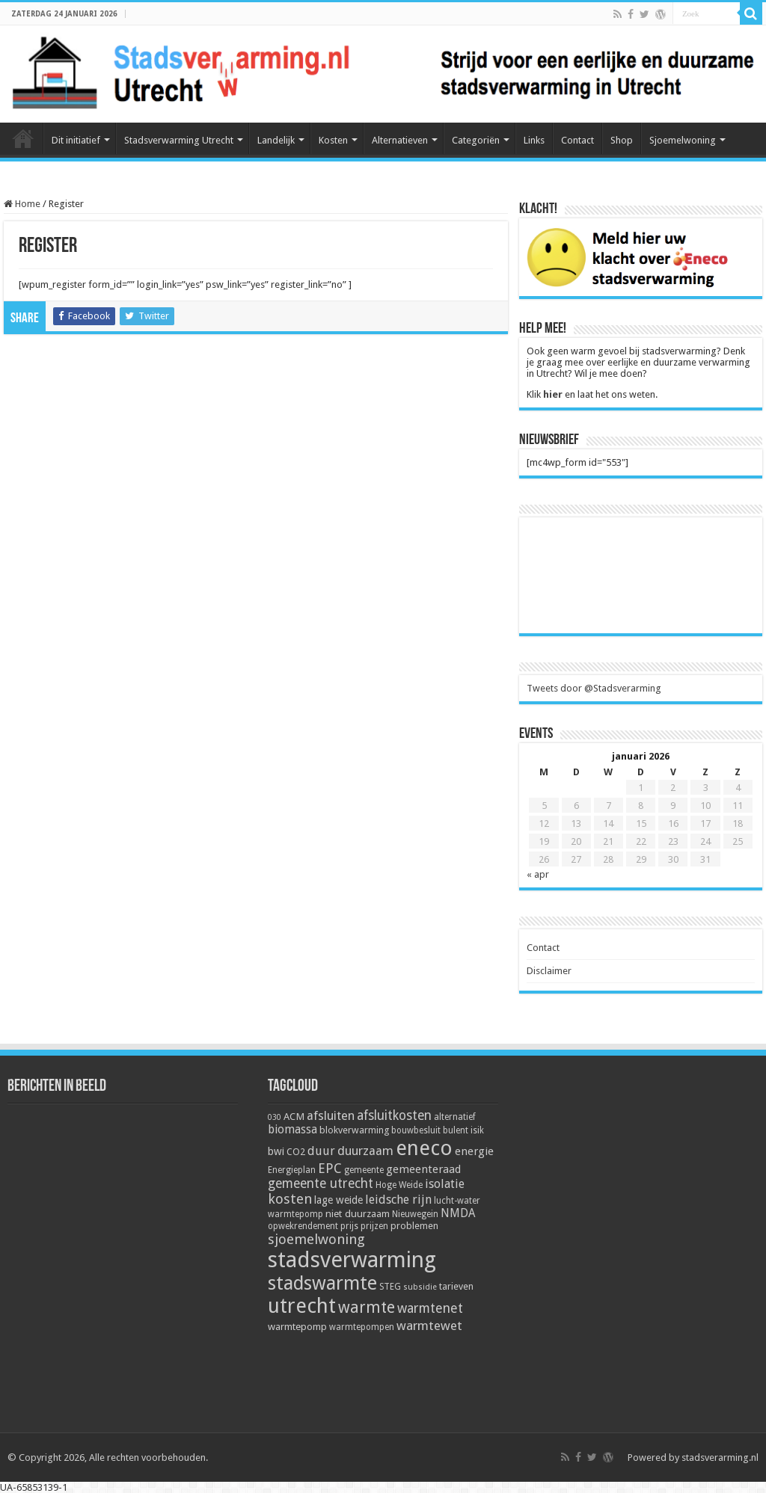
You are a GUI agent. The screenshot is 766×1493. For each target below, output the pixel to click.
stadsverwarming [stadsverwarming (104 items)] (352, 1259)
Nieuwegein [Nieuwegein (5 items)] (415, 1214)
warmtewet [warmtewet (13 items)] (429, 1325)
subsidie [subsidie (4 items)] (420, 1287)
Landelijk (276, 140)
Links (534, 140)
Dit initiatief (76, 140)
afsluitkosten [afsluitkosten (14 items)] (394, 1115)
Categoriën (476, 140)
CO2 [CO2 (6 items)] (296, 1151)
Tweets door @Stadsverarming (594, 688)
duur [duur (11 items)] (321, 1151)
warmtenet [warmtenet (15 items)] (430, 1308)
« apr (538, 874)
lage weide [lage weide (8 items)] (338, 1200)
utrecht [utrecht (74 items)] (302, 1306)
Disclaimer (549, 970)
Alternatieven (400, 140)
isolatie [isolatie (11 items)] (445, 1184)
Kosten (333, 140)
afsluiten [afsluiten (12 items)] (331, 1116)
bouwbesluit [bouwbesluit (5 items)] (416, 1130)
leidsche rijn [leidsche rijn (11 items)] (398, 1199)
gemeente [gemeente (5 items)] (364, 1170)
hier (553, 394)
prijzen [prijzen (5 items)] (374, 1226)
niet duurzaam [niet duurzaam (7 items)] (357, 1213)
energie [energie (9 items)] (474, 1151)
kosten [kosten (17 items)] (290, 1199)
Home (23, 138)
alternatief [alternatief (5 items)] (455, 1117)
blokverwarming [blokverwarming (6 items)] (354, 1130)
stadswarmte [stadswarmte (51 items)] (322, 1283)
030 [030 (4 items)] (274, 1117)
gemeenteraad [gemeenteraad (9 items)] (423, 1169)
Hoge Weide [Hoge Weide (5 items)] (399, 1185)
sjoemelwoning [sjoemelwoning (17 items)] (316, 1239)
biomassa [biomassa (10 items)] (292, 1129)
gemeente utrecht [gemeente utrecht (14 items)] (320, 1183)
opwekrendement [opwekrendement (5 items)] (303, 1226)
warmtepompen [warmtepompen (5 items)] (361, 1327)
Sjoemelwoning (682, 140)
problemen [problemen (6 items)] (414, 1225)
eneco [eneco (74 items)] (424, 1148)
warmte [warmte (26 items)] (366, 1307)
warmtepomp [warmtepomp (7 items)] (297, 1326)
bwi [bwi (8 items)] (276, 1151)
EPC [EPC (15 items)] (330, 1168)
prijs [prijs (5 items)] (349, 1226)
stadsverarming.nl (720, 1457)
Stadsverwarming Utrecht (178, 140)
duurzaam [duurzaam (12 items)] (365, 1151)
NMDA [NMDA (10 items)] (458, 1213)
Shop (621, 140)
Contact (577, 140)
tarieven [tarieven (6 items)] (456, 1286)
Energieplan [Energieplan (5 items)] (292, 1170)
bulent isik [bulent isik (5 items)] (463, 1130)
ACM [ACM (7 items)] (294, 1116)
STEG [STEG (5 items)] (390, 1286)
